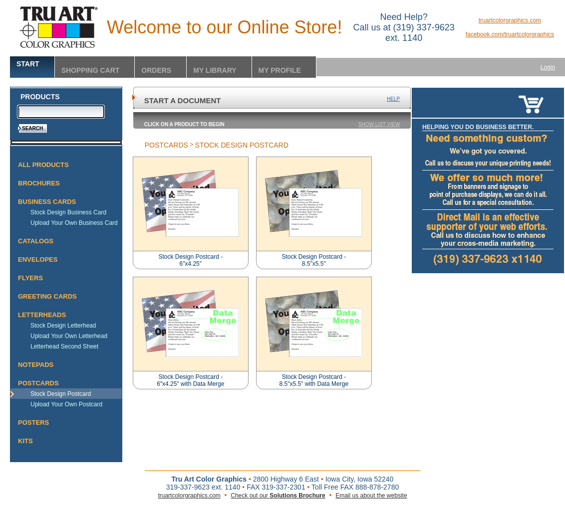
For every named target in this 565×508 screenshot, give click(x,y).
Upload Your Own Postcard (66, 404)
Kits (25, 441)
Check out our (278, 495)
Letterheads (42, 315)
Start (27, 64)
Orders (156, 70)
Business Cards (47, 201)
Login (548, 67)
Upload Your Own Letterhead (68, 336)
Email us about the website (371, 495)
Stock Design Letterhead (63, 325)
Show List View (379, 124)
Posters (33, 422)
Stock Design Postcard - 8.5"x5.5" (314, 260)
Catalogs (35, 241)
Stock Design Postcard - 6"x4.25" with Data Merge (190, 380)
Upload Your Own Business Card (74, 222)
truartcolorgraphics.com (510, 20)
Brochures (39, 183)
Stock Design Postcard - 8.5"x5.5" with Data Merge (313, 380)
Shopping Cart (90, 70)
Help (393, 99)
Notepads (35, 364)
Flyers (30, 278)
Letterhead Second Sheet (64, 346)
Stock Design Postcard (60, 393)
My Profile (280, 70)
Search (32, 128)
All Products (43, 165)
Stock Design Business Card (68, 212)
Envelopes (37, 259)
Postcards (38, 383)
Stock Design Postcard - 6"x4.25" (190, 260)
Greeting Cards (47, 296)
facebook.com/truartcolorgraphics (510, 34)
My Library (214, 70)
